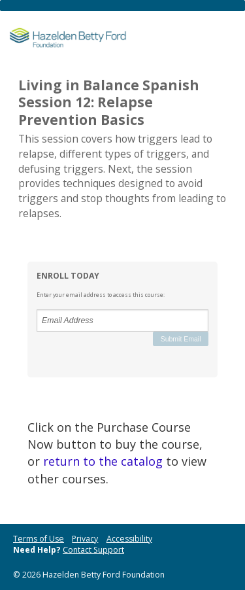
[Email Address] (122, 320)
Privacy (85, 538)
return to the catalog (103, 461)
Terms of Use (38, 538)
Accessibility (129, 538)
